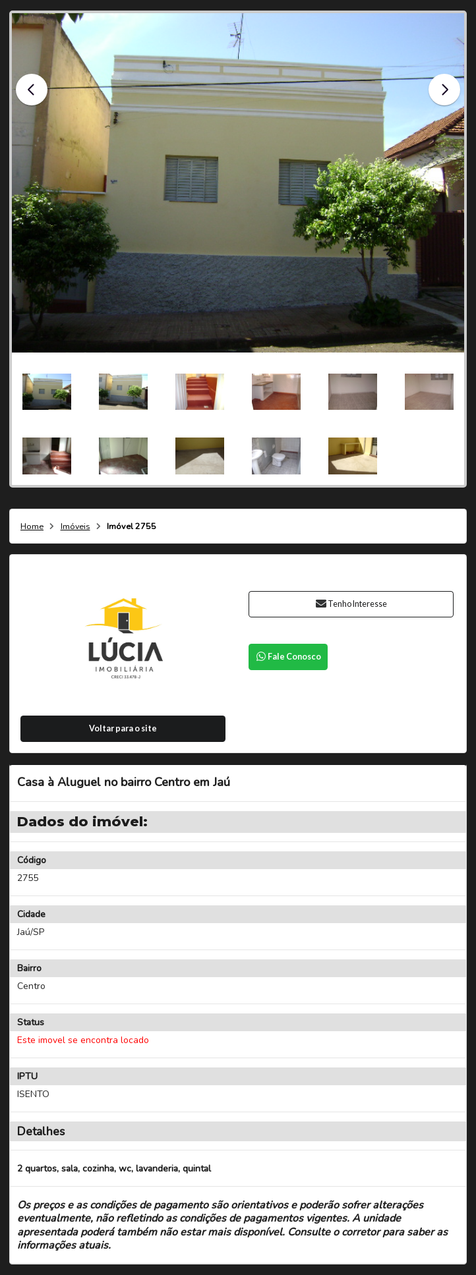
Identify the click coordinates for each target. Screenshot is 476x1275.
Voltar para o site (123, 728)
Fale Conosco (288, 657)
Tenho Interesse (351, 604)
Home (32, 527)
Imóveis (75, 527)
